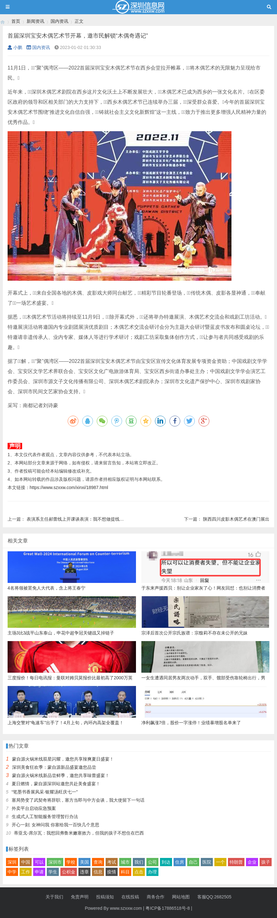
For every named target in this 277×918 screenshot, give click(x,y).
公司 (152, 862)
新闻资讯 (35, 21)
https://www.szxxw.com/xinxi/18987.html (69, 487)
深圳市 (55, 862)
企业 (252, 862)
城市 (125, 862)
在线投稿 (130, 896)
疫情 (111, 871)
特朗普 (236, 862)
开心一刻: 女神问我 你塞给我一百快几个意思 (56, 824)
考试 (111, 862)
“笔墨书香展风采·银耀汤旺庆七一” (45, 791)
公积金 (68, 871)
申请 (39, 871)
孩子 (265, 862)
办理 (152, 871)
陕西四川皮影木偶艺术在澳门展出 (236, 519)
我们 (138, 862)
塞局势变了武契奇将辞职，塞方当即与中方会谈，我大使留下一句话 (78, 800)
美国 (84, 862)
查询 (98, 862)
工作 (25, 871)
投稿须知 (105, 896)
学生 (52, 871)
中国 (25, 862)
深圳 (12, 862)
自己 (193, 862)
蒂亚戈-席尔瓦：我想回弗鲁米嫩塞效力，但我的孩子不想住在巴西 (79, 832)
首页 (15, 21)
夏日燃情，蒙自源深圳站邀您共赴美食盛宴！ (56, 783)
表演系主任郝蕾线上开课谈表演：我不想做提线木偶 (77, 519)
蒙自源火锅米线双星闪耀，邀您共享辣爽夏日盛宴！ (63, 759)
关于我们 (54, 896)
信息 (98, 871)
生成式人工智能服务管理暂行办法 (45, 816)
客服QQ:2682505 (214, 896)
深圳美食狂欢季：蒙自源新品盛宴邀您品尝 (54, 767)
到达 (166, 862)
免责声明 (80, 896)
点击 (138, 871)
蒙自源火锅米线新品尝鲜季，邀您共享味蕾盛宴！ (60, 775)
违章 (84, 871)
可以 (39, 862)
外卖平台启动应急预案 (34, 808)
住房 (179, 862)
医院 (206, 862)
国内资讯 (59, 21)
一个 (220, 862)
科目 (125, 871)
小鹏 (15, 47)
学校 (70, 862)
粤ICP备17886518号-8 (167, 908)
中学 (12, 871)
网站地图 (181, 896)
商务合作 (155, 896)
